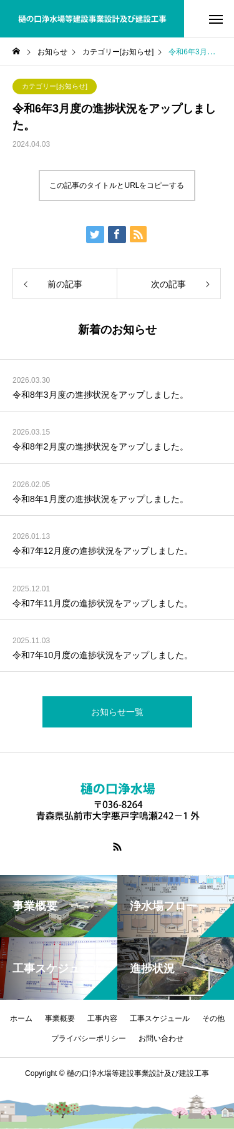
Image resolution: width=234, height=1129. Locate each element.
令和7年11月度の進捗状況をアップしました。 (102, 603)
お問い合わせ (161, 1038)
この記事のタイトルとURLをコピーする (116, 185)
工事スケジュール (160, 1018)
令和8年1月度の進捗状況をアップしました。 (100, 499)
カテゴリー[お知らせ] (54, 86)
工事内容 (102, 1018)
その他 (213, 1018)
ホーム (21, 1018)
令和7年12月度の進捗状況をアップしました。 (102, 551)
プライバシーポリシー (88, 1038)
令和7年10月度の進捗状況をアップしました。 (102, 655)
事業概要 (60, 1018)
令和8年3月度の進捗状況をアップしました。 (100, 395)
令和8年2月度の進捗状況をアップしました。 (100, 446)
